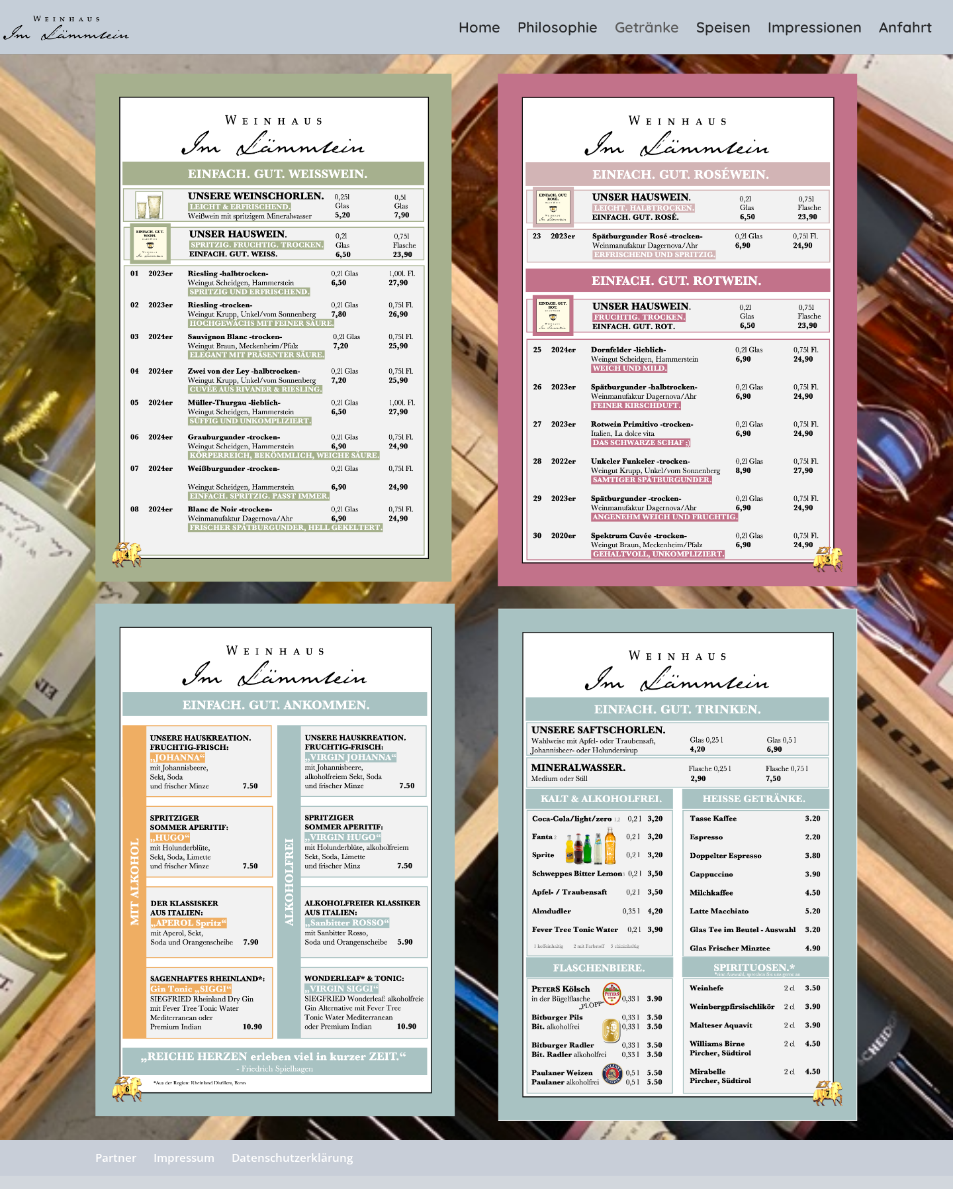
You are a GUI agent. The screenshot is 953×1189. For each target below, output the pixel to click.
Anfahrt (905, 29)
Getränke (647, 29)
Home (479, 29)
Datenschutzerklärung (292, 1157)
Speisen (723, 29)
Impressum (184, 1157)
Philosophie (558, 29)
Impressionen (815, 29)
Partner (115, 1157)
